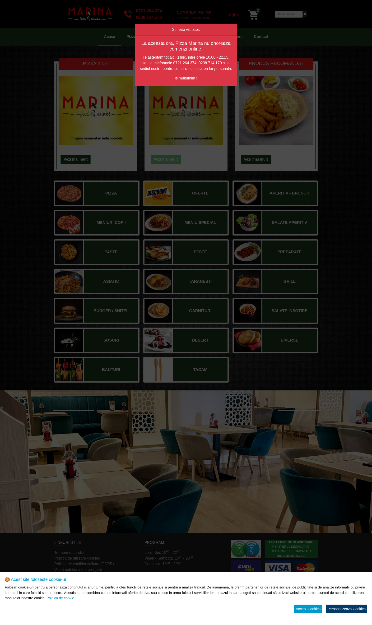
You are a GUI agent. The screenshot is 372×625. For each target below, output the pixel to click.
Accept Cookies (308, 609)
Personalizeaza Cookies (346, 609)
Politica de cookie (60, 598)
